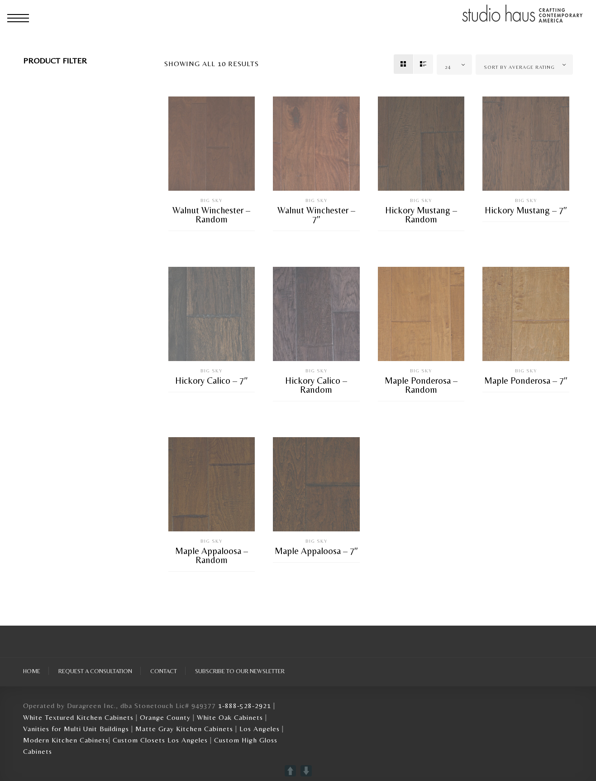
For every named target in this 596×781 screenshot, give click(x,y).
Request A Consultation (95, 671)
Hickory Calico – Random (316, 385)
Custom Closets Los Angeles (160, 740)
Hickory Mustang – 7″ (526, 210)
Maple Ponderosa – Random (421, 385)
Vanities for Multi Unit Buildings (76, 728)
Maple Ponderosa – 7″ (525, 380)
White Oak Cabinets (230, 717)
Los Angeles (259, 728)
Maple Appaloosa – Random (211, 555)
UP (290, 770)
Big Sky (211, 200)
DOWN (306, 770)
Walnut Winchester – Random (211, 215)
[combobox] (454, 64)
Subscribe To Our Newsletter (240, 671)
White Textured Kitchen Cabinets (78, 717)
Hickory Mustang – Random (421, 215)
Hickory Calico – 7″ (211, 380)
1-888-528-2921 (244, 705)
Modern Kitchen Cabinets (66, 740)
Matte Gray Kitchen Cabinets (184, 728)
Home (31, 671)
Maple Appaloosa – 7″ (316, 550)
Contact (163, 671)
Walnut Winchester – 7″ (316, 215)
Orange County (166, 717)
